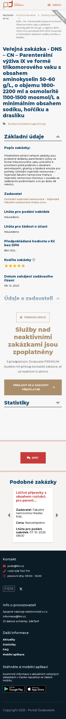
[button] (33, 137)
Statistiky (9, 644)
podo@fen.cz (15, 566)
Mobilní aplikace (13, 654)
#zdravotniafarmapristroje (27, 124)
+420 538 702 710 (18, 571)
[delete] (9, 515)
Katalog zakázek (50, 15)
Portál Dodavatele (26, 15)
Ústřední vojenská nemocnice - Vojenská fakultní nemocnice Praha (31, 201)
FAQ (6, 649)
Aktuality (9, 639)
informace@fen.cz (14, 616)
